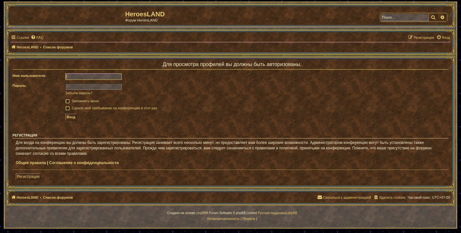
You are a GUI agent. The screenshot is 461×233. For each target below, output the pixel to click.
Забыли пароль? (79, 93)
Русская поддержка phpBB (277, 213)
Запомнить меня (85, 101)
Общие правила (31, 163)
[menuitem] (37, 37)
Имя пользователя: (29, 76)
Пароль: (19, 85)
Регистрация (28, 176)
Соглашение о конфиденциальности (84, 163)
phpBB (201, 213)
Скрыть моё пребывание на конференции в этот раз (114, 108)
